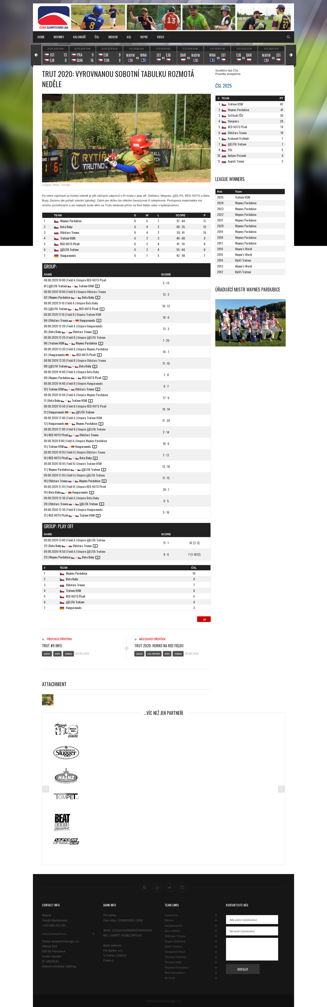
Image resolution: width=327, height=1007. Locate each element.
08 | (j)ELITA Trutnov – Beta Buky (70, 366)
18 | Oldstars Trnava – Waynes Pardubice (75, 480)
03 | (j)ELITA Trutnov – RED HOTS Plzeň (74, 308)
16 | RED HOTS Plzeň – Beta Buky (71, 457)
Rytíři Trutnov (173, 946)
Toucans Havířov (175, 956)
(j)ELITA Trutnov (69, 249)
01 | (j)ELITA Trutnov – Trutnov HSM (72, 285)
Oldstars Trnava (69, 232)
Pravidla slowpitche (227, 74)
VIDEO (160, 36)
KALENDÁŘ (79, 36)
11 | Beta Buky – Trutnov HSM (68, 400)
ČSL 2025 (223, 85)
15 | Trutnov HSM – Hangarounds (70, 446)
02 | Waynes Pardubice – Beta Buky (72, 297)
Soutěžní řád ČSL (227, 70)
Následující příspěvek (150, 639)
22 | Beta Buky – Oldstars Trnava (71, 545)
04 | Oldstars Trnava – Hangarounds (72, 320)
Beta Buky (66, 226)
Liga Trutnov (153, 653)
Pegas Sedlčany (175, 941)
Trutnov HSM (67, 238)
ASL (129, 36)
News (56, 184)
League (46, 184)
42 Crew (170, 977)
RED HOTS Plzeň (69, 243)
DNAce (169, 920)
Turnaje (65, 184)
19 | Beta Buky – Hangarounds (69, 492)
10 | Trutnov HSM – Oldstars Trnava (72, 389)
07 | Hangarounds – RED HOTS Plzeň (73, 354)
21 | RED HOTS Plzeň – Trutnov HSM (72, 515)
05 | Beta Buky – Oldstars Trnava (71, 331)
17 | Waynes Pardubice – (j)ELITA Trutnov (75, 469)
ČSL (97, 36)
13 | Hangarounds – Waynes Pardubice (73, 423)
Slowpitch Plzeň (175, 951)
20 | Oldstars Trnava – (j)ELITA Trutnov (74, 503)
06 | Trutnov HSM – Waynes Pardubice (73, 343)
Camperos (171, 914)
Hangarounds (68, 255)
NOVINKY (59, 36)
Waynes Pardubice (71, 220)
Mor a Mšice (172, 930)
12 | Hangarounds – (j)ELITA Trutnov (69, 412)
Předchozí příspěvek (57, 639)
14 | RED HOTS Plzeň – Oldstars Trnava (71, 434)
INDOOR (113, 36)
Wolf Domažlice (175, 972)
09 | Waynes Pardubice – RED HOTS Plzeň (75, 377)
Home (41, 36)
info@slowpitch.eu (54, 933)
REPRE (144, 36)
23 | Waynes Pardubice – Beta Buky (72, 557)
